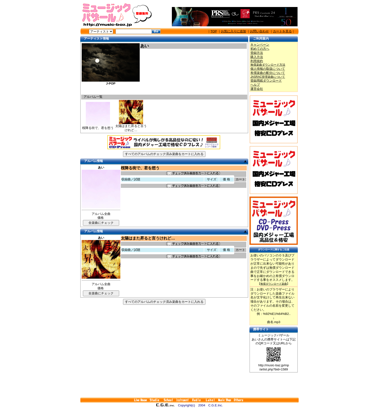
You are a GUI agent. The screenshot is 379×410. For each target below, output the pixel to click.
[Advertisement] (189, 385)
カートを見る (282, 31)
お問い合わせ (259, 31)
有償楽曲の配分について (267, 73)
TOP (214, 31)
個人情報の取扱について (267, 69)
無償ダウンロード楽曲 (273, 283)
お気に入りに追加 (233, 31)
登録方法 (256, 53)
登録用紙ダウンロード (266, 80)
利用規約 (256, 61)
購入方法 (256, 57)
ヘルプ (255, 84)
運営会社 (256, 89)
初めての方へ (259, 48)
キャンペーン (259, 44)
